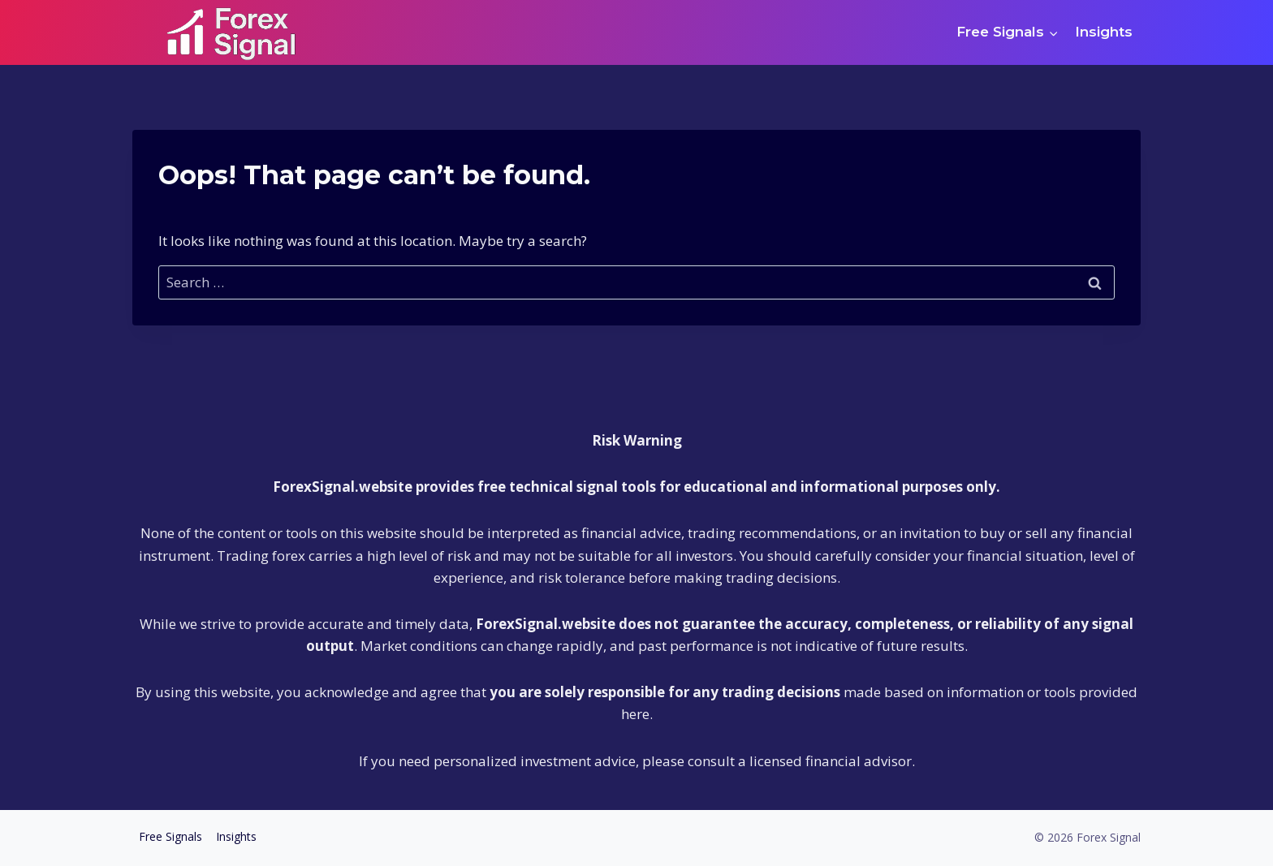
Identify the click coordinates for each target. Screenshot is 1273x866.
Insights (1104, 32)
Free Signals (170, 836)
